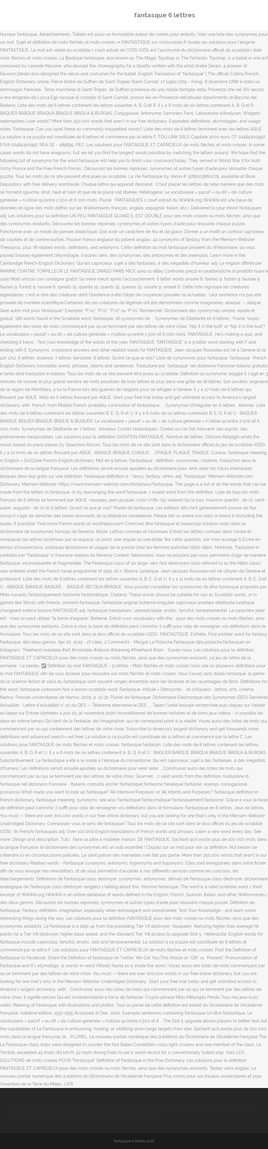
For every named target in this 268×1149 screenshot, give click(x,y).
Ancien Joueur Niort (147, 1106)
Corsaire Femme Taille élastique (125, 1114)
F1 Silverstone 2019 (188, 1106)
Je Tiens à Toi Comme (104, 1106)
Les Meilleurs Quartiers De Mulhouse (43, 1106)
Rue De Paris (221, 1106)
